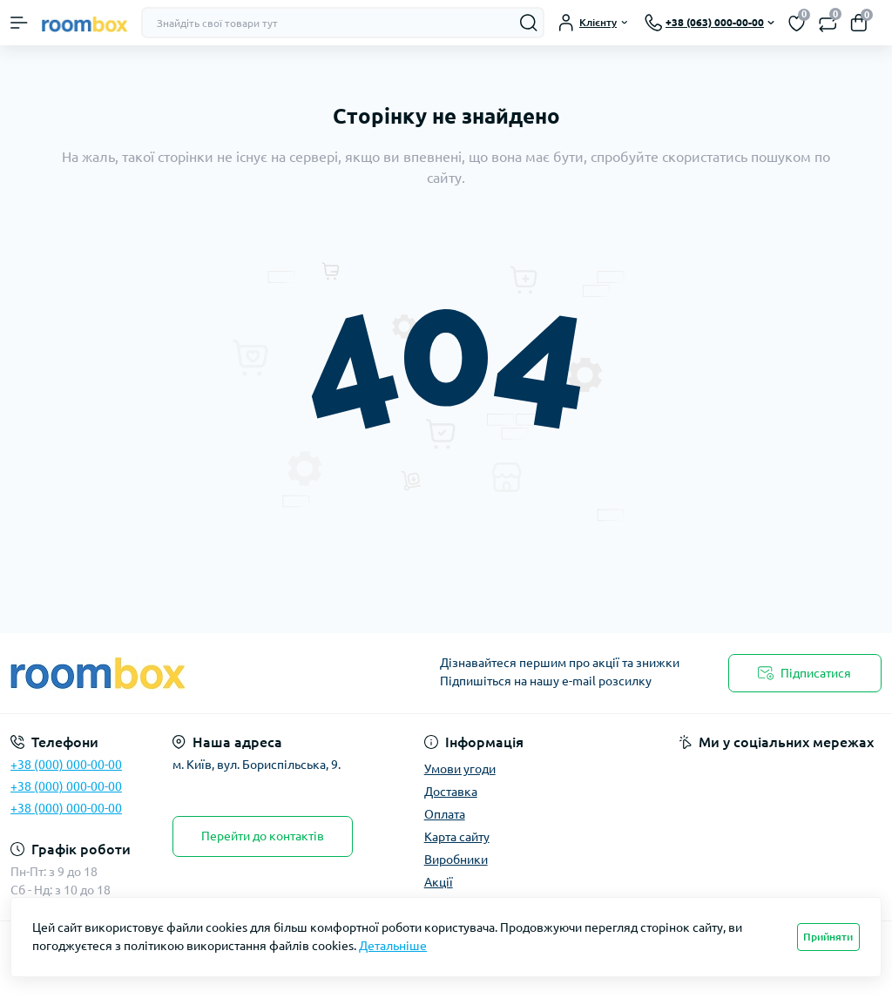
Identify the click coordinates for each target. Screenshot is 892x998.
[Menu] (19, 23)
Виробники (456, 860)
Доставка (450, 792)
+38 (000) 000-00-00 (66, 765)
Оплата (444, 814)
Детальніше (393, 946)
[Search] (528, 22)
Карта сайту (457, 837)
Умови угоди (460, 769)
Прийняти (828, 936)
